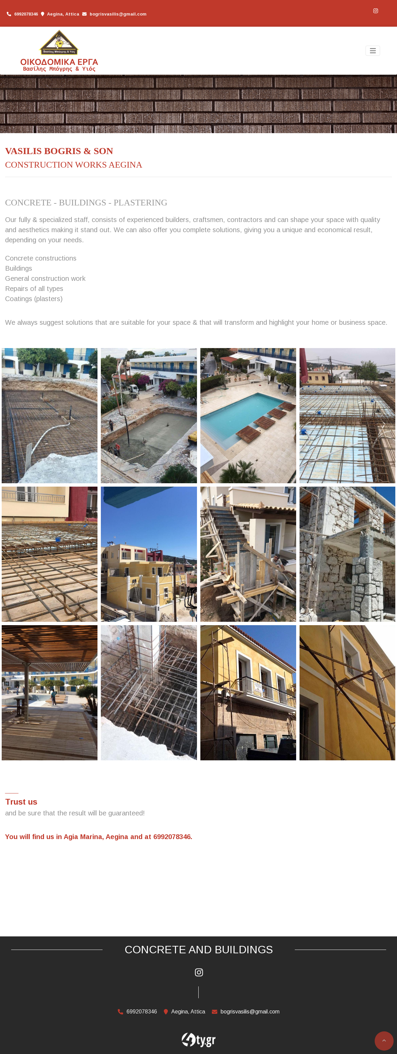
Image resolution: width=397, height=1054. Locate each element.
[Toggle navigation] (373, 51)
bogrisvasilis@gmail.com (118, 14)
